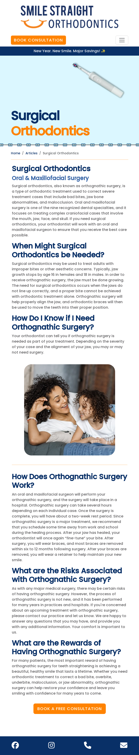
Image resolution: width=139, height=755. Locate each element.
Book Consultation (38, 40)
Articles (31, 153)
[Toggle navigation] (122, 40)
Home (15, 153)
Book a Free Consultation (69, 708)
